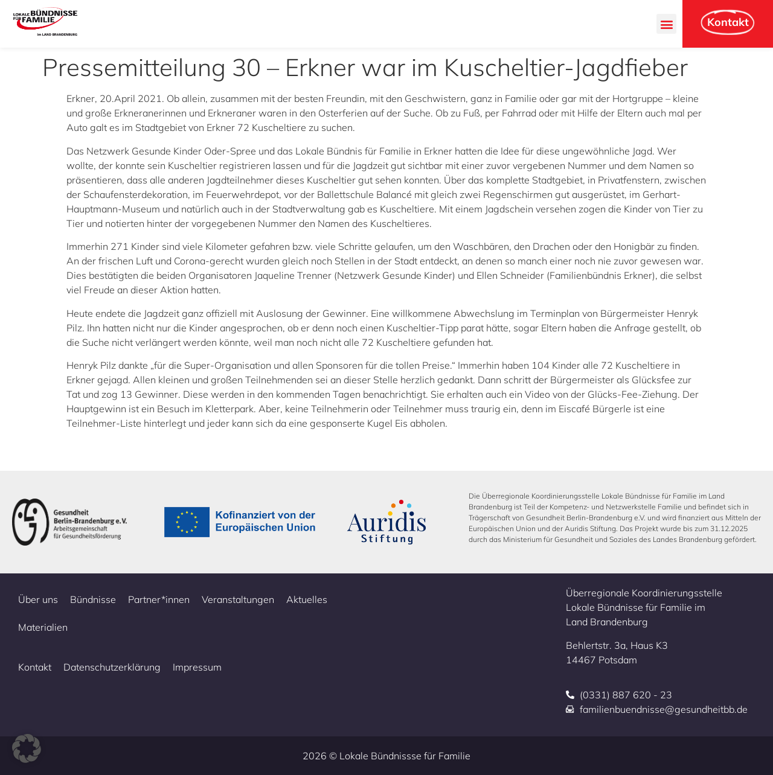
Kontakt (34, 667)
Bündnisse (93, 599)
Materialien (43, 627)
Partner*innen (159, 599)
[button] (666, 24)
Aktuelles (306, 599)
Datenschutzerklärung (112, 667)
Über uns (38, 599)
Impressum (197, 667)
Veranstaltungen (238, 599)
